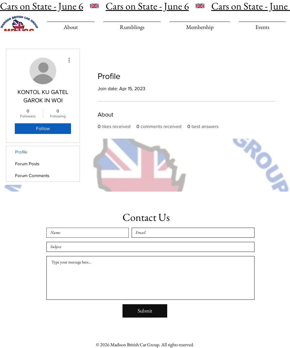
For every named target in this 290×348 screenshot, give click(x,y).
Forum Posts (27, 163)
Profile (21, 151)
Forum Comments (32, 175)
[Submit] (145, 311)
